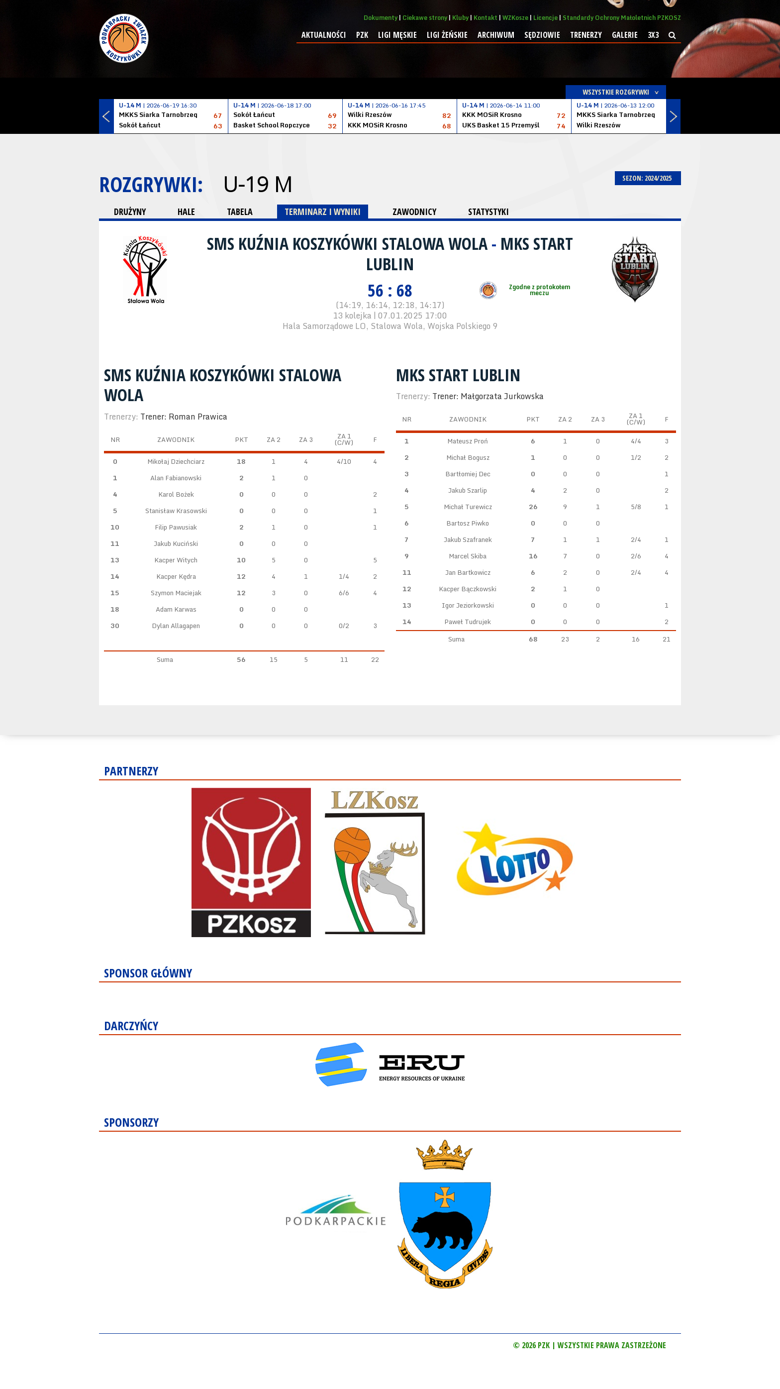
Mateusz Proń (467, 440)
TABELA (240, 211)
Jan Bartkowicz (467, 572)
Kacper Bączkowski (467, 588)
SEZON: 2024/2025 (648, 178)
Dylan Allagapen (176, 625)
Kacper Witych (175, 559)
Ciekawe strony (424, 17)
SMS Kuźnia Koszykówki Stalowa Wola (349, 243)
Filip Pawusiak (176, 527)
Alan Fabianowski (175, 477)
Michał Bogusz (467, 457)
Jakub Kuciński (176, 543)
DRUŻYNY (130, 211)
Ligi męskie (397, 34)
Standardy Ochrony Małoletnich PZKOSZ (622, 17)
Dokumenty (380, 17)
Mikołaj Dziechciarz (175, 461)
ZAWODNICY (414, 211)
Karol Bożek (176, 494)
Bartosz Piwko (467, 523)
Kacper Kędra (176, 576)
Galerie (625, 34)
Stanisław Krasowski (176, 510)
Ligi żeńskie (447, 34)
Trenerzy (586, 34)
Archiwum (496, 34)
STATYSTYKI (488, 211)
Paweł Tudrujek (467, 621)
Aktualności (323, 34)
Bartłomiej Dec (467, 473)
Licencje (545, 17)
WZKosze (515, 17)
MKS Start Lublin (458, 374)
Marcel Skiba (468, 555)
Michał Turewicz (468, 506)
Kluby (460, 17)
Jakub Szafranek (468, 539)
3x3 (653, 34)
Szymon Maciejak (176, 592)
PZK (362, 34)
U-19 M (257, 184)
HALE (186, 211)
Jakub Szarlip (467, 490)
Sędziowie (542, 34)
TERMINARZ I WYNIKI (323, 211)
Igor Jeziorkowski (468, 605)
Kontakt (485, 17)
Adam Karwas (176, 609)
